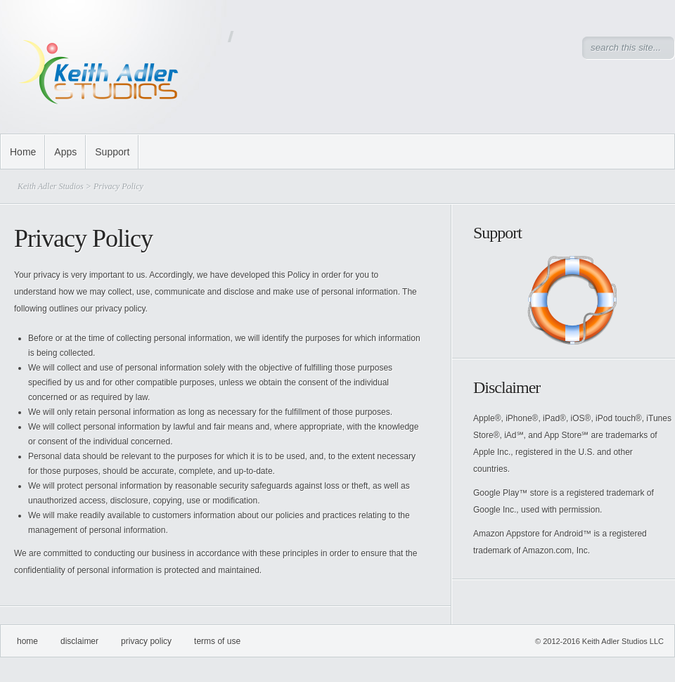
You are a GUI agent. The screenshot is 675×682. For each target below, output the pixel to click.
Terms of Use (217, 641)
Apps (65, 151)
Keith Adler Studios (51, 186)
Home (23, 151)
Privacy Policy (146, 641)
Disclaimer (79, 641)
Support (112, 151)
